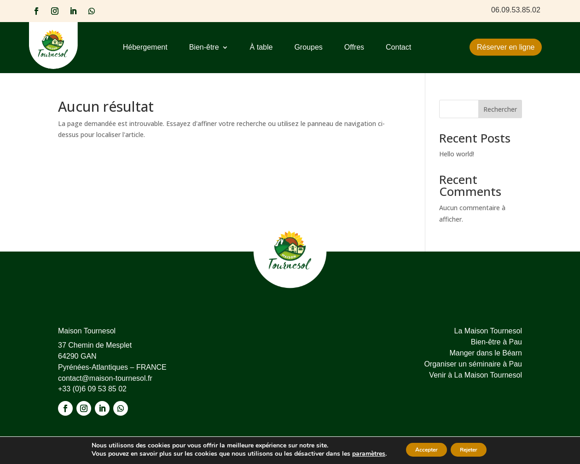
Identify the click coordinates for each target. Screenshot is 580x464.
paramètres (356, 454)
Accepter (420, 449)
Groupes (308, 47)
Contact (398, 47)
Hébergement (145, 47)
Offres (354, 47)
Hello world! (456, 153)
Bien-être (204, 47)
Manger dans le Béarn (486, 353)
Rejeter (474, 449)
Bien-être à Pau (496, 342)
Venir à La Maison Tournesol (475, 375)
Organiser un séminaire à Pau (473, 364)
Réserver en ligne (505, 47)
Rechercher (500, 109)
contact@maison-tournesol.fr (105, 378)
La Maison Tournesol (488, 331)
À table (261, 47)
